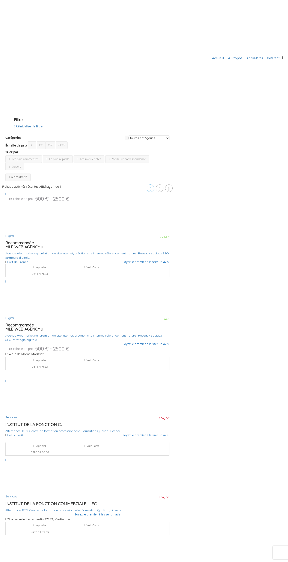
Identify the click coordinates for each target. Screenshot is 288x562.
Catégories (13, 138)
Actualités (254, 58)
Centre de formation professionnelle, (55, 431)
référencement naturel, (121, 253)
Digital (9, 236)
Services (11, 417)
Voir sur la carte (15, 95)
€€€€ (61, 145)
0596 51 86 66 (40, 452)
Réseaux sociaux (150, 253)
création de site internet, (57, 253)
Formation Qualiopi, (96, 510)
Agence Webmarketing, (22, 253)
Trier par (11, 152)
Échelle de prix (16, 145)
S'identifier (221, 48)
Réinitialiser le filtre (28, 126)
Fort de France (17, 262)
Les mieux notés (89, 159)
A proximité (18, 177)
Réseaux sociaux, (150, 335)
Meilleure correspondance (127, 159)
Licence (116, 510)
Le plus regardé (57, 159)
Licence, (115, 431)
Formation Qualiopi (95, 431)
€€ (40, 145)
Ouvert (15, 166)
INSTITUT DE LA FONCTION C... (33, 424)
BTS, (25, 431)
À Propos (235, 58)
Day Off (164, 418)
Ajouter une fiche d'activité (257, 47)
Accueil (218, 58)
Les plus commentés (23, 159)
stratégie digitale (25, 340)
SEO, (166, 253)
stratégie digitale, (17, 258)
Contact (273, 58)
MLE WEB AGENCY (24, 246)
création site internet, (90, 253)
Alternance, (13, 431)
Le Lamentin (15, 435)
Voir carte (91, 267)
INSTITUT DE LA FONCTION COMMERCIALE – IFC (51, 503)
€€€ (50, 145)
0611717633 (40, 274)
